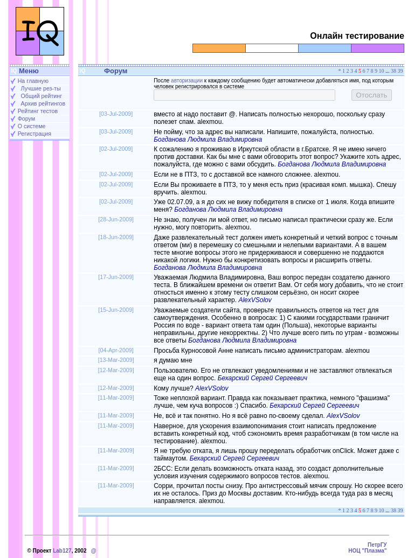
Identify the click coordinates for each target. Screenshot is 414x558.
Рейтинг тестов (38, 111)
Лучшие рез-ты (41, 88)
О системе (32, 126)
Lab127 (62, 551)
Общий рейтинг (41, 96)
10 (381, 71)
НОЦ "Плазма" (367, 551)
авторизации (187, 80)
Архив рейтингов (43, 103)
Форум (26, 118)
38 (393, 71)
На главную (33, 81)
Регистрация (34, 133)
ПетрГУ (377, 545)
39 (400, 71)
